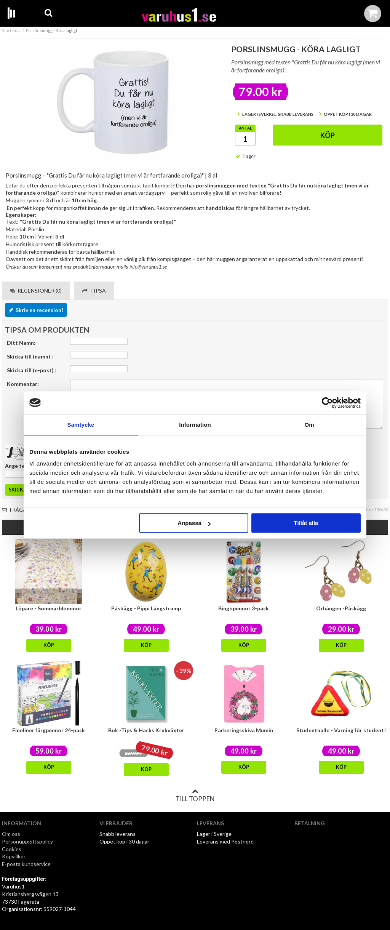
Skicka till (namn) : (30, 356)
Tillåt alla (306, 523)
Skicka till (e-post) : (31, 370)
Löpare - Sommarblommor (49, 608)
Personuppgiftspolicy (27, 841)
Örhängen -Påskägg (341, 608)
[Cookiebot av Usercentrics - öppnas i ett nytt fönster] (327, 402)
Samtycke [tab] (80, 424)
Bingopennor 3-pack (243, 608)
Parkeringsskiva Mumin (243, 730)
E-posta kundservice (27, 864)
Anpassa (194, 523)
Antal (245, 128)
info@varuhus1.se (148, 266)
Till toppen (195, 795)
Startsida (11, 30)
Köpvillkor (14, 856)
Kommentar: (23, 384)
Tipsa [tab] (94, 290)
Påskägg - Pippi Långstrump (146, 608)
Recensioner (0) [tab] (36, 290)
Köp (327, 135)
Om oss (11, 834)
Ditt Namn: (21, 342)
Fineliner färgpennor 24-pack (48, 730)
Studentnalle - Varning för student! (341, 730)
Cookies (11, 849)
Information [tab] (195, 424)
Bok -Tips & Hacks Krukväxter (146, 730)
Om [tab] (309, 424)
